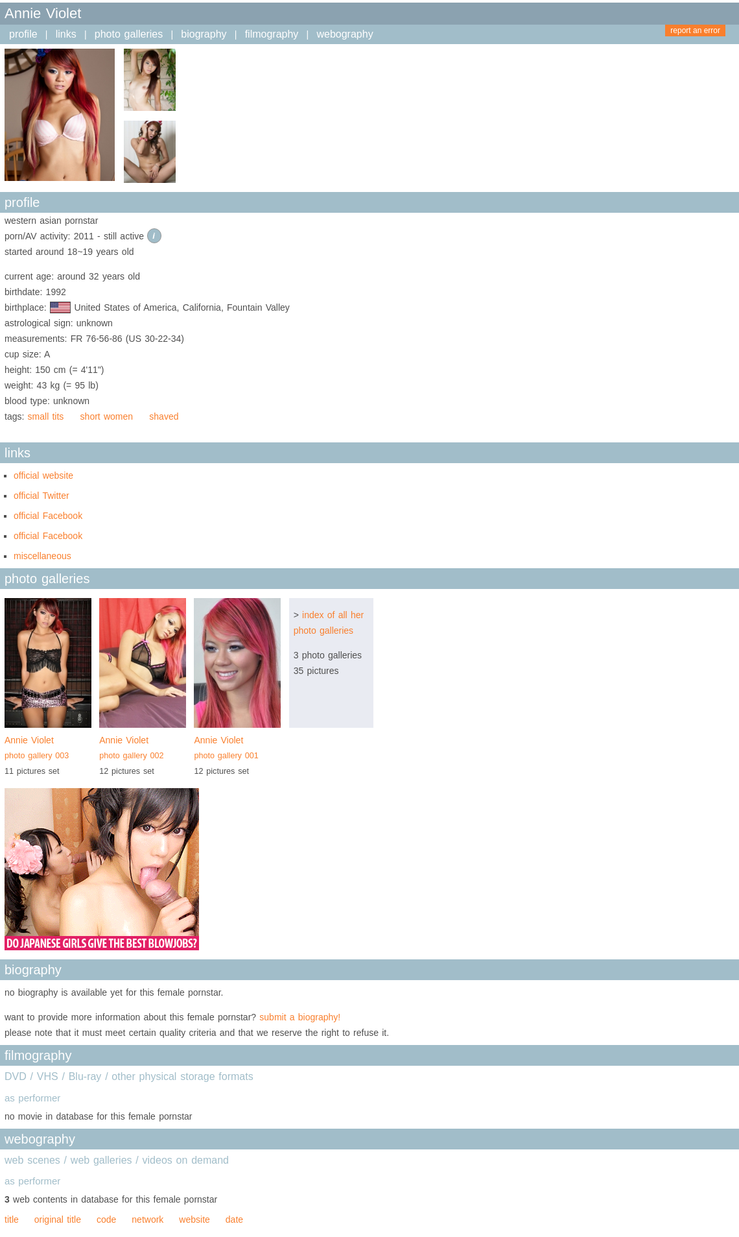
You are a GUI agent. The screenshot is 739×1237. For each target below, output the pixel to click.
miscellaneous (42, 556)
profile (23, 34)
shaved (163, 416)
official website (43, 475)
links (66, 34)
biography (203, 34)
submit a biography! (299, 1017)
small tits (46, 416)
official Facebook (48, 515)
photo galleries (129, 34)
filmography (272, 34)
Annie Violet (48, 749)
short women (106, 416)
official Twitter (41, 495)
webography (344, 34)
